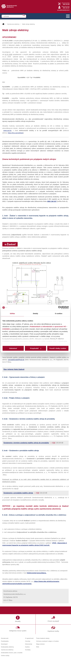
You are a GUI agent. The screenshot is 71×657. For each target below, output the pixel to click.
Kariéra (27, 647)
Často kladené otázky (42, 638)
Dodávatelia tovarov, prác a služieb (11, 652)
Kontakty (28, 650)
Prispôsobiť (35, 348)
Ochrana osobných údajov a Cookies (47, 641)
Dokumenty (28, 644)
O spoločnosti (29, 638)
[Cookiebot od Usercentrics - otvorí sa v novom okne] (60, 307)
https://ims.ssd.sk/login (15, 133)
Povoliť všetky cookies (58, 348)
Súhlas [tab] (12, 313)
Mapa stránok (40, 644)
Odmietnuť (13, 348)
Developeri (4, 644)
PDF (53, 443)
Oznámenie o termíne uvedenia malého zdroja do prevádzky (26, 443)
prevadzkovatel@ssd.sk (63, 10)
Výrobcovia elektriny (13, 24)
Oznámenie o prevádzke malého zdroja (18, 493)
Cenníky (27, 641)
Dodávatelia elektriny (7, 647)
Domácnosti (4, 638)
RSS (37, 647)
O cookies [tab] (58, 313)
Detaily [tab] (35, 313)
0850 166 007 (52, 201)
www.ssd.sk (7, 130)
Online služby (5, 655)
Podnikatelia (5, 641)
